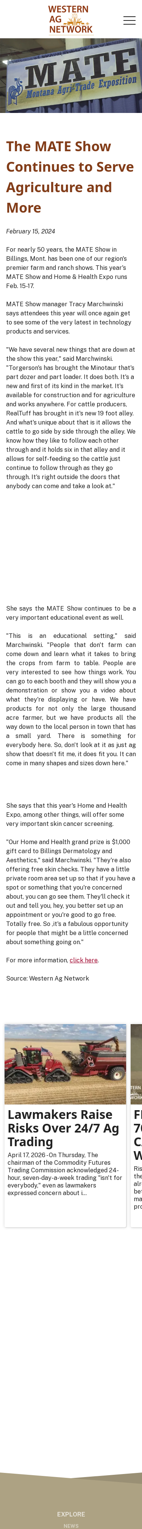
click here (84, 960)
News (71, 1526)
